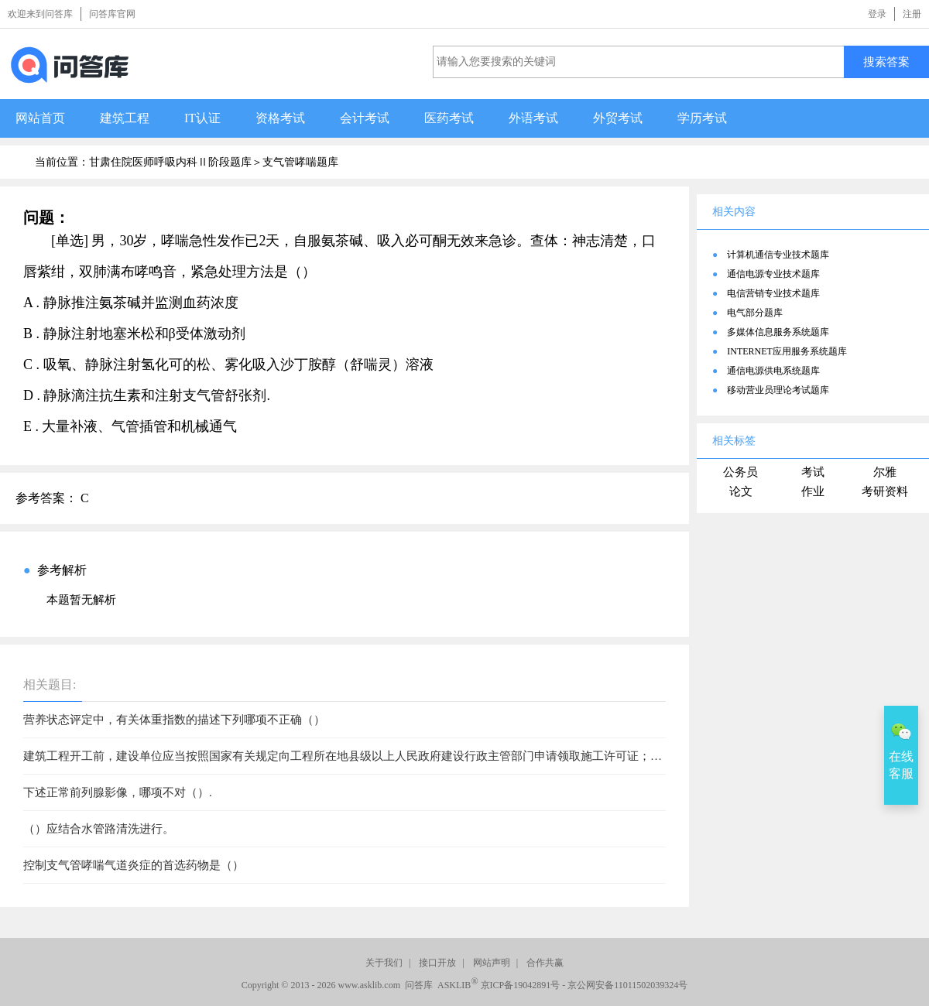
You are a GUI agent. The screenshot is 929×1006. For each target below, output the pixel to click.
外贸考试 (618, 118)
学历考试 (702, 118)
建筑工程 (124, 118)
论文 (740, 491)
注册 (912, 14)
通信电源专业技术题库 (773, 274)
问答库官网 (112, 14)
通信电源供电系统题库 (773, 370)
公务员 (740, 472)
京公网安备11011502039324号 (627, 985)
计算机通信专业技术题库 (778, 254)
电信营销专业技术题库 (773, 293)
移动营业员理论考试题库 (778, 390)
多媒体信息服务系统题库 (778, 332)
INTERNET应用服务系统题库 (787, 351)
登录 (877, 14)
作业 (812, 491)
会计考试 (364, 118)
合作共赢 (545, 962)
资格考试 (280, 118)
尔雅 (884, 472)
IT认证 (202, 118)
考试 (812, 472)
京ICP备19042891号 (520, 985)
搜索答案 (886, 61)
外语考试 (533, 118)
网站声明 (491, 962)
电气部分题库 (755, 312)
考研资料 (885, 491)
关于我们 (384, 962)
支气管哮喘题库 (300, 162)
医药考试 (449, 118)
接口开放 (437, 962)
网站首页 (40, 118)
